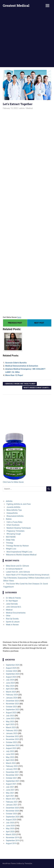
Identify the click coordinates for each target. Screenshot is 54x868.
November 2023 (12, 704)
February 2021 (12, 802)
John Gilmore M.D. (13, 607)
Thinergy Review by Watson (17, 546)
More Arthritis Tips (14, 510)
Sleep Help (10, 540)
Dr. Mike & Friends (13, 598)
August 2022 (11, 748)
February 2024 (12, 695)
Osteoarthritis (12, 513)
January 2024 (11, 698)
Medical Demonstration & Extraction (21, 366)
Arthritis (9, 501)
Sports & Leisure (12, 622)
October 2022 (11, 742)
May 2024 (10, 686)
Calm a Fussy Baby (14, 522)
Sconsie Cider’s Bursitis (16, 362)
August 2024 (11, 677)
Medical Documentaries (15, 613)
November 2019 (12, 837)
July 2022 (10, 751)
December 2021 (12, 772)
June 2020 (10, 826)
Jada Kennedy (12, 604)
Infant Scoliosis (13, 525)
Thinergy (9, 543)
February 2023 (12, 730)
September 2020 (13, 817)
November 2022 (12, 739)
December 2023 (12, 701)
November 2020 (12, 811)
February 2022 (12, 766)
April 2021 (10, 796)
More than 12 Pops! (14, 375)
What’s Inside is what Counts (36, 387)
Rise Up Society (12, 619)
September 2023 (13, 709)
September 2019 (13, 840)
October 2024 (11, 671)
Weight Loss (11, 549)
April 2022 (10, 760)
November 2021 (12, 775)
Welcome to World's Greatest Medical (21, 555)
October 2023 (11, 707)
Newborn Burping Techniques (19, 528)
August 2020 (11, 819)
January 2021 (11, 805)
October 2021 (11, 778)
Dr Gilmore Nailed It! (14, 569)
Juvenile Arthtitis (13, 507)
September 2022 (13, 745)
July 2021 (10, 787)
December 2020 (12, 808)
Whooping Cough (14, 534)
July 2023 (10, 716)
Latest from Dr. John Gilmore (18, 572)
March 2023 (11, 727)
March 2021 (11, 799)
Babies (9, 519)
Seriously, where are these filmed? (20, 384)
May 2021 (10, 793)
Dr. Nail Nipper (12, 601)
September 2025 (13, 665)
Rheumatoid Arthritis (15, 516)
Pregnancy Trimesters (15, 531)
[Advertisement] (27, 39)
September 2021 (13, 781)
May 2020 (10, 828)
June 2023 (10, 718)
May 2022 (10, 757)
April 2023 (10, 724)
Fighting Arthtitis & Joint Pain (19, 504)
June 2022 (10, 754)
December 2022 (12, 736)
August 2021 (11, 784)
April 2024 (10, 689)
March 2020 (11, 834)
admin (22, 108)
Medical (29, 108)
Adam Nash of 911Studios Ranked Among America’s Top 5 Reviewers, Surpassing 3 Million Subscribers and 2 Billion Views (26, 578)
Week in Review (12, 625)
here (19, 317)
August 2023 (11, 712)
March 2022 (11, 763)
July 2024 (10, 680)
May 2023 (10, 721)
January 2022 (11, 769)
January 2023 (11, 733)
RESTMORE (11, 537)
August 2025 (11, 668)
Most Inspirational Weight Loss (19, 552)
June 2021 (10, 790)
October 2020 (11, 814)
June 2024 (10, 683)
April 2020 (10, 831)
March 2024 (11, 692)
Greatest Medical (16, 5)
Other (8, 616)
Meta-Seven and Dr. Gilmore (17, 566)
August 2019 (11, 843)
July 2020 (10, 823)
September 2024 (13, 674)
